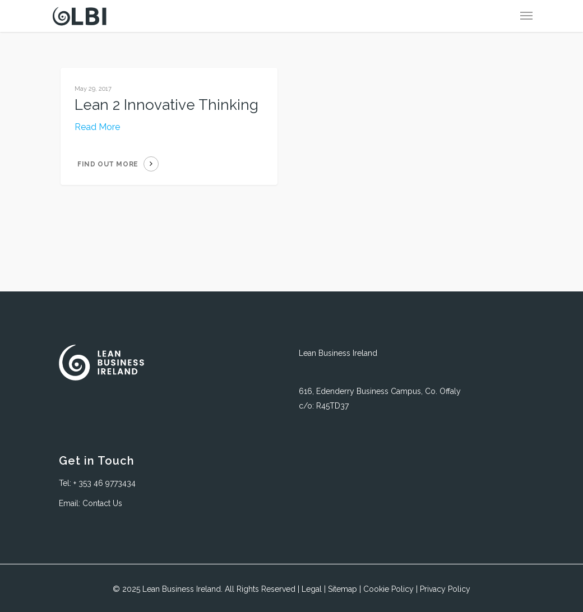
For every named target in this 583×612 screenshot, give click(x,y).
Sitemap (342, 589)
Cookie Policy (388, 589)
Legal (312, 589)
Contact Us (102, 503)
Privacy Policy (445, 589)
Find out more (107, 164)
